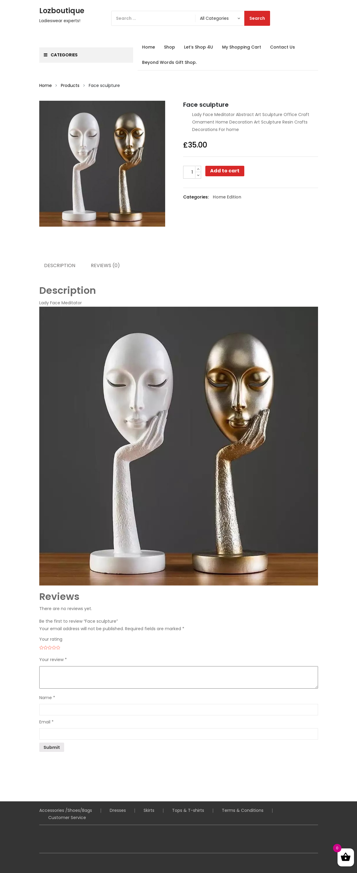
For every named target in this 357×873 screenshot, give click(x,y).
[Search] (190, 18)
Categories (61, 55)
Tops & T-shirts (188, 810)
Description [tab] (59, 265)
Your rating (50, 639)
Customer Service (67, 818)
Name (47, 698)
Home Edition (227, 197)
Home (148, 47)
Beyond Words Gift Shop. (169, 62)
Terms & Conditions (242, 810)
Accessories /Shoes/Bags (65, 810)
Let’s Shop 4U (198, 47)
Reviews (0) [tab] (105, 265)
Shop (169, 47)
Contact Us (282, 47)
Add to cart (224, 170)
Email (46, 722)
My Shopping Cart (241, 47)
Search (257, 18)
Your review (53, 660)
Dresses (118, 810)
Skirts (149, 810)
